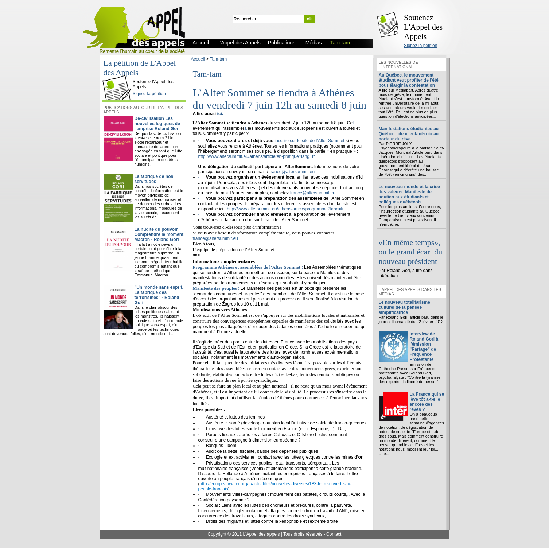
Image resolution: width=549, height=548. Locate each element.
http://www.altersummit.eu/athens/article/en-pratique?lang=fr (256, 156)
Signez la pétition (420, 45)
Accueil (198, 59)
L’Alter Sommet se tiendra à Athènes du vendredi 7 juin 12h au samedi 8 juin (280, 98)
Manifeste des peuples (215, 288)
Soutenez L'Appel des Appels (423, 27)
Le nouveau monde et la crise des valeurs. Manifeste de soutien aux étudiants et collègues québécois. (409, 194)
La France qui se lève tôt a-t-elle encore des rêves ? (427, 402)
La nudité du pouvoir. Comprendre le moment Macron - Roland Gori (159, 234)
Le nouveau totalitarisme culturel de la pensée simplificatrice (404, 307)
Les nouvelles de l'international (398, 64)
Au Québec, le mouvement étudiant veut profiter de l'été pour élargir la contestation (409, 80)
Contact (333, 534)
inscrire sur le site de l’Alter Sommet (309, 140)
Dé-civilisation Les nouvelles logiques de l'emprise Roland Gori (157, 123)
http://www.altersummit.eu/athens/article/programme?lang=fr (285, 208)
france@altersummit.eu (292, 171)
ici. (220, 113)
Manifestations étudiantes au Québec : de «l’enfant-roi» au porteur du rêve (409, 133)
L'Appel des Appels (118, 75)
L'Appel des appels (261, 534)
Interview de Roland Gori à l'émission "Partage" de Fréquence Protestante (424, 346)
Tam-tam (218, 59)
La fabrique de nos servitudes (154, 179)
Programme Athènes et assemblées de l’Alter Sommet (247, 267)
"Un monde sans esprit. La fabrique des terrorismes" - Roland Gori (159, 295)
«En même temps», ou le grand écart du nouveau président (411, 252)
